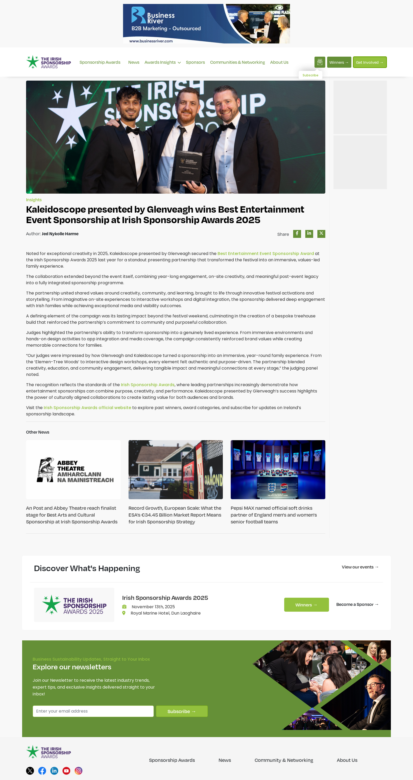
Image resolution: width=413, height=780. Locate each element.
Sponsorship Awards (100, 62)
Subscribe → (182, 711)
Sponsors (195, 62)
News (133, 62)
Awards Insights (163, 62)
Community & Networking (284, 760)
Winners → (339, 62)
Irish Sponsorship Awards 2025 (165, 597)
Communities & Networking (237, 62)
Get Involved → (370, 62)
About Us (279, 62)
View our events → (360, 567)
